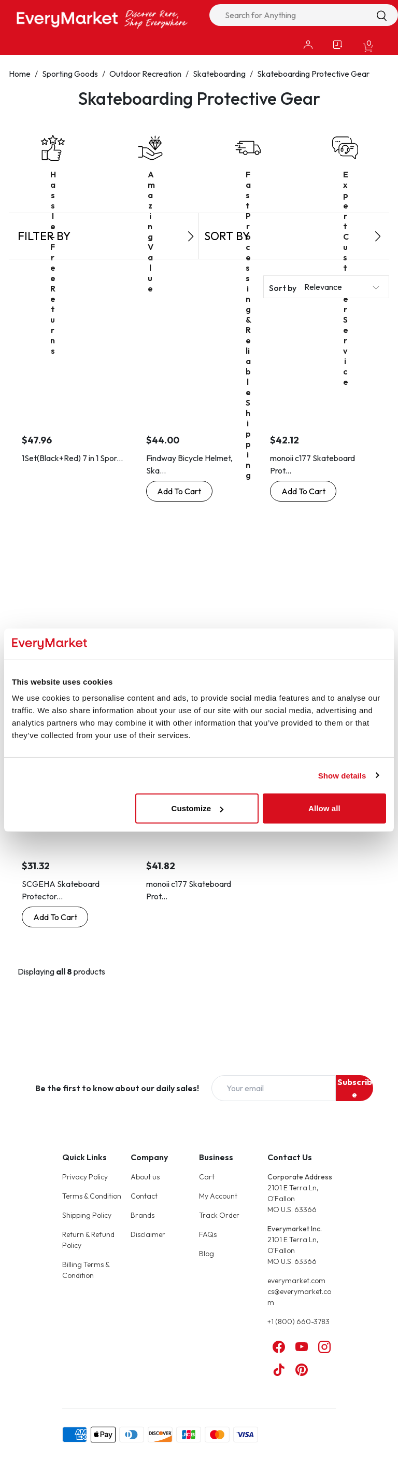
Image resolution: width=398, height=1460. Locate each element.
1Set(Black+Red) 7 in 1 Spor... (72, 458)
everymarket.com (296, 1280)
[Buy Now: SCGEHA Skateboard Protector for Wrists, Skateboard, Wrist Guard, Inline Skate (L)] (55, 917)
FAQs (208, 1234)
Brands (142, 1215)
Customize (198, 808)
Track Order (219, 1215)
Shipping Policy (86, 1215)
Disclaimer (148, 1234)
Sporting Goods (70, 73)
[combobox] (303, 15)
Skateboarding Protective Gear (313, 73)
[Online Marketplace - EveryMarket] (102, 19)
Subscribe (354, 1088)
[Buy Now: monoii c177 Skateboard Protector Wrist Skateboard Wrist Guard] (303, 491)
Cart (207, 1176)
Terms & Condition (91, 1196)
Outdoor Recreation (145, 73)
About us (145, 1176)
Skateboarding (219, 73)
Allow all (324, 808)
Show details (342, 775)
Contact (144, 1196)
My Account (218, 1196)
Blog (206, 1253)
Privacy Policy (85, 1176)
